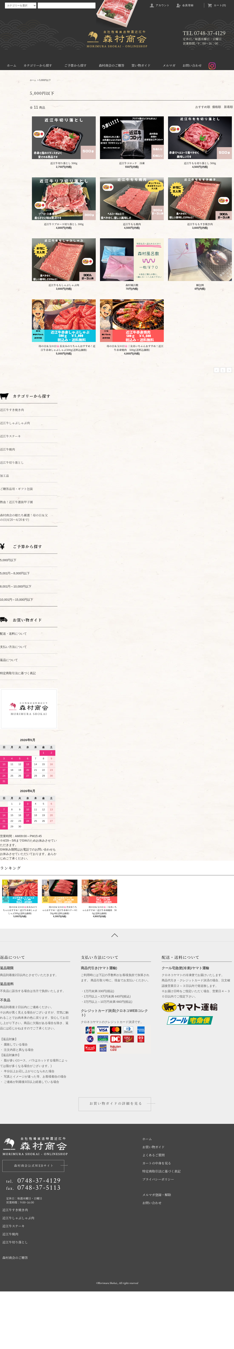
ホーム (11, 65)
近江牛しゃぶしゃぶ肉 (18, 1275)
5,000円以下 (45, 80)
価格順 (216, 107)
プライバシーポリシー (158, 1237)
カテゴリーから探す (40, 65)
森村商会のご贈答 (111, 65)
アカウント (159, 5)
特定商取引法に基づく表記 (161, 1228)
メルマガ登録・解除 (156, 1252)
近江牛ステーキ (13, 1283)
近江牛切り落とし (15, 1299)
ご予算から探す (78, 65)
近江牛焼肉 (10, 1291)
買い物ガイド (143, 65)
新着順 (228, 107)
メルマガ (169, 65)
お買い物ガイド (153, 1204)
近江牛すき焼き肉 (15, 1267)
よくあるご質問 (153, 1212)
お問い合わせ (192, 65)
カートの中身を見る (156, 1220)
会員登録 (185, 5)
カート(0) (216, 5)
